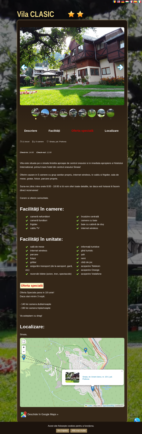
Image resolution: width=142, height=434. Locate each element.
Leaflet (88, 406)
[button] (92, 389)
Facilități (54, 130)
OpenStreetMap (109, 406)
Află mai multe (79, 430)
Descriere (30, 130)
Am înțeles (62, 430)
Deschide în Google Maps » (39, 414)
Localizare (112, 130)
